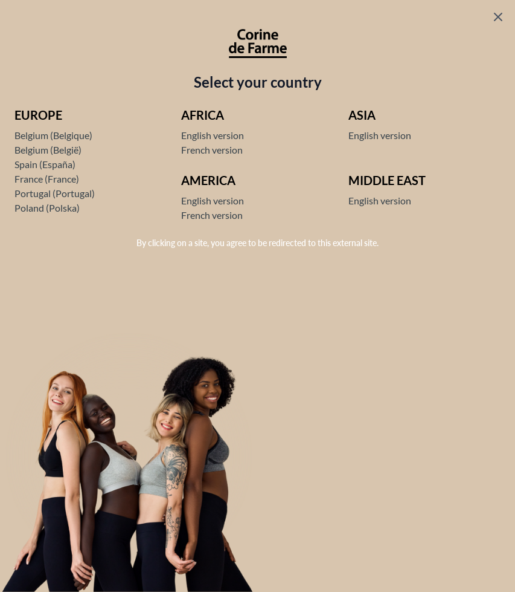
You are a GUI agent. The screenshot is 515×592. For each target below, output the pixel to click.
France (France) (46, 178)
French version (212, 149)
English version (212, 135)
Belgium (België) (48, 149)
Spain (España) (44, 164)
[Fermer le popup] (498, 17)
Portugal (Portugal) (54, 193)
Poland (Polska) (47, 207)
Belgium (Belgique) (53, 135)
